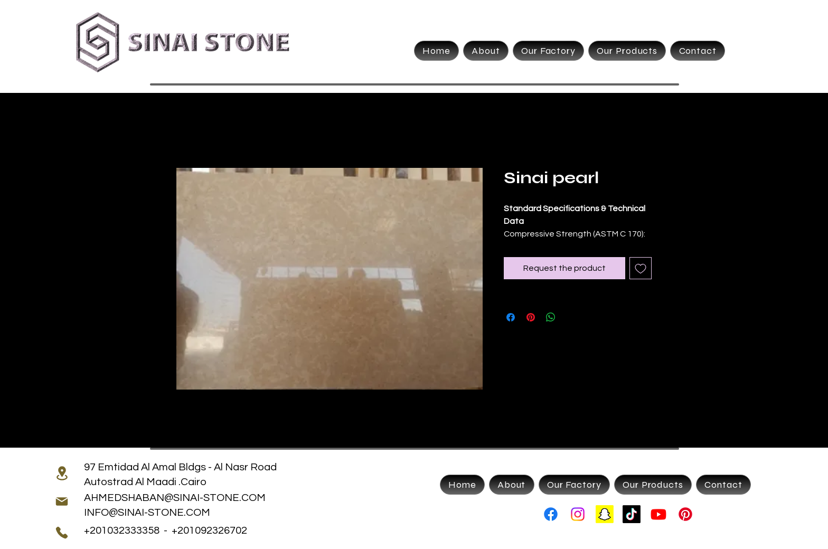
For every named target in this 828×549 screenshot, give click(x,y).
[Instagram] (578, 514)
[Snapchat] (605, 514)
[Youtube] (658, 514)
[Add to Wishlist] (640, 268)
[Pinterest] (685, 514)
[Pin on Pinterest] (530, 317)
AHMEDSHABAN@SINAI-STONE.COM (175, 498)
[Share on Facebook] (510, 317)
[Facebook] (551, 514)
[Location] (62, 473)
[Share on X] (570, 317)
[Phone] (62, 532)
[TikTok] (632, 514)
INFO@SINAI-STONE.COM (147, 512)
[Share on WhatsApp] (550, 317)
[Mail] (62, 501)
